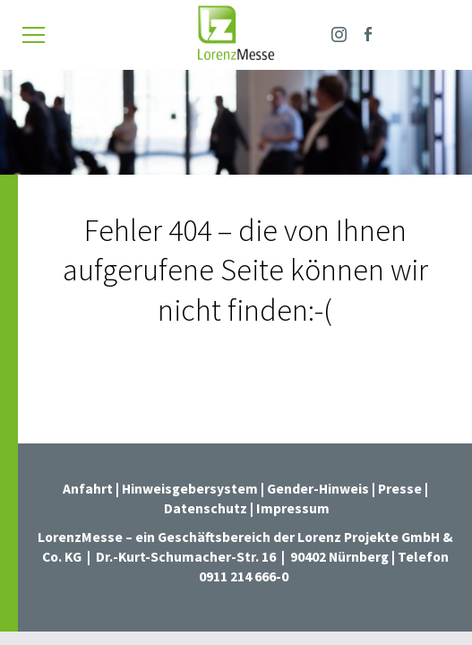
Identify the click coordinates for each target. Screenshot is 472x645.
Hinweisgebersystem (191, 488)
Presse (401, 488)
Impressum (293, 508)
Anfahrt (88, 488)
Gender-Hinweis (318, 488)
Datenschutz (205, 508)
